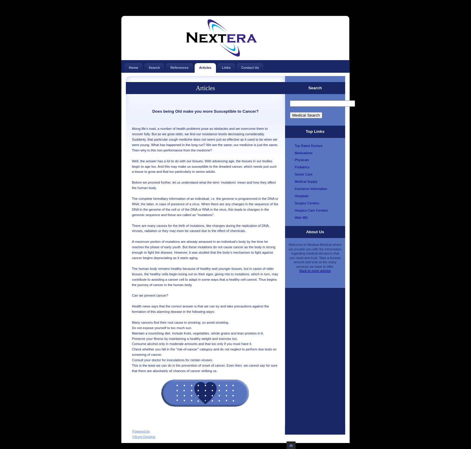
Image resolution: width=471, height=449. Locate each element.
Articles (205, 66)
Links (226, 66)
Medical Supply (306, 181)
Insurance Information (311, 189)
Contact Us (250, 66)
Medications (304, 153)
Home (133, 66)
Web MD (301, 217)
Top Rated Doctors (309, 146)
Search (154, 66)
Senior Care (304, 174)
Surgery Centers (307, 203)
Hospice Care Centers (311, 210)
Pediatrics (302, 167)
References (179, 66)
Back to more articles (315, 271)
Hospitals (301, 196)
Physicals (302, 160)
